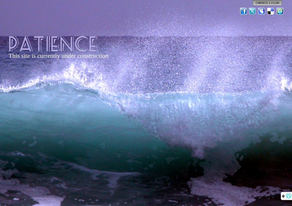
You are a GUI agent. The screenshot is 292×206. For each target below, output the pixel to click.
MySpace (262, 11)
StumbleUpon (280, 11)
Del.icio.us (271, 11)
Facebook (244, 11)
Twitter (253, 11)
